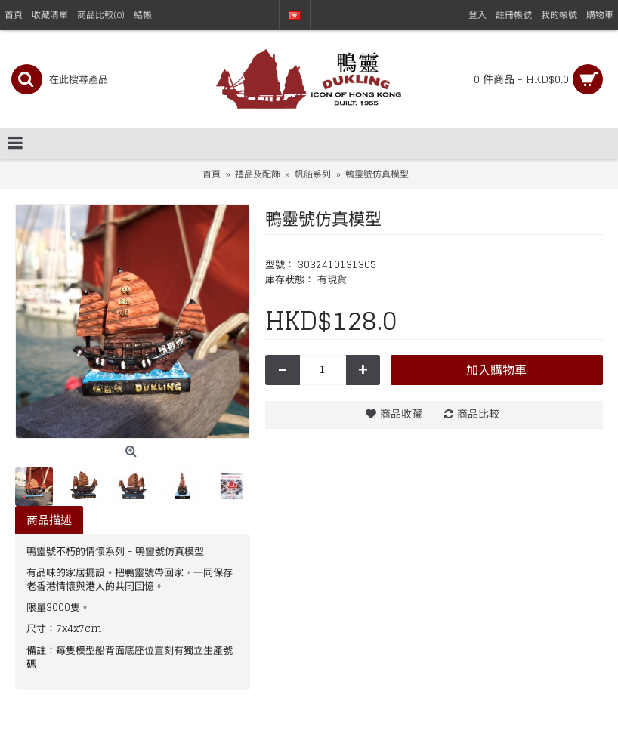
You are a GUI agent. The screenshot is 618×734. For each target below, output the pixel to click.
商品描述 (49, 520)
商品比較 (478, 413)
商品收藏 (401, 413)
